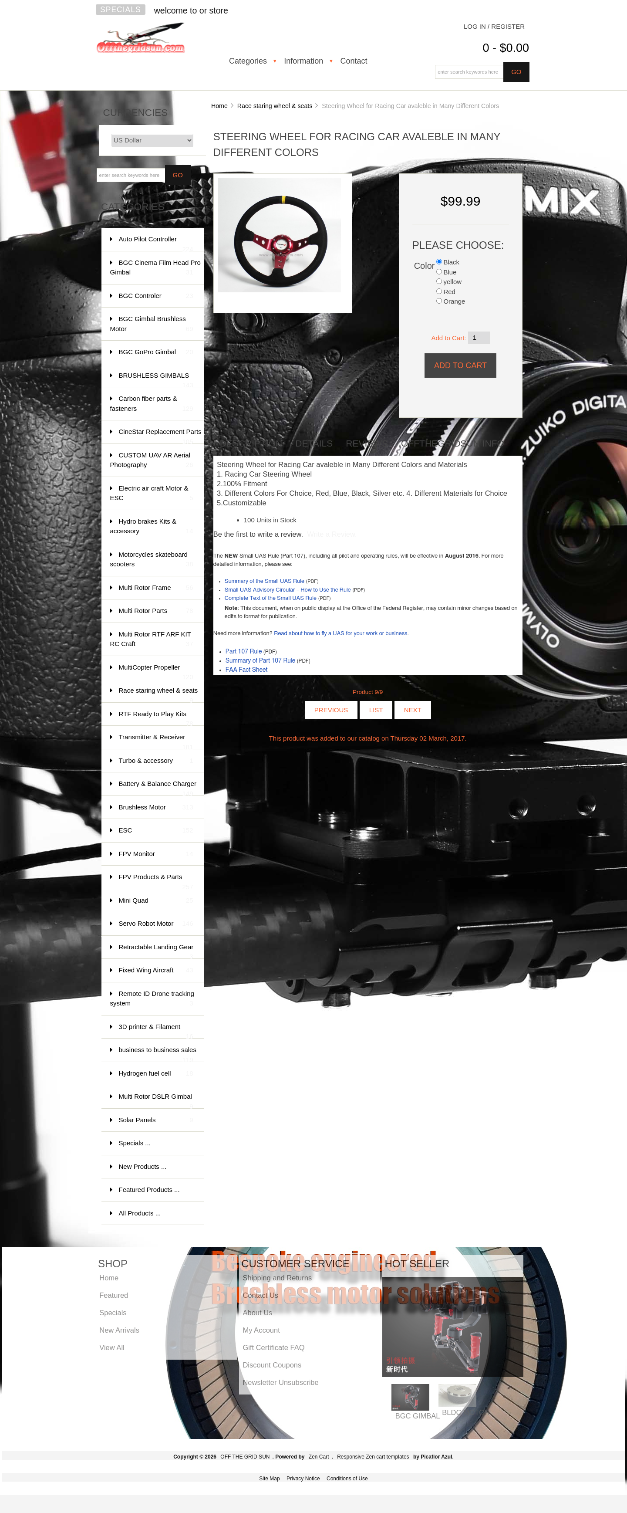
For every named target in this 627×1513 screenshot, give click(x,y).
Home (219, 105)
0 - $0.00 (505, 47)
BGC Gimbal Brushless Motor (151, 324)
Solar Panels (156, 1120)
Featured (113, 1295)
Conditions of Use (347, 1479)
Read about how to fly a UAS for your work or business (340, 633)
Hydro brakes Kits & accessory (151, 527)
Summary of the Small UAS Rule (264, 581)
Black (451, 262)
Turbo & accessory (156, 761)
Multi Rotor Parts (156, 611)
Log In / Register (494, 26)
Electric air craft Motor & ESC (151, 493)
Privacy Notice (303, 1479)
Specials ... (135, 1143)
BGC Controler (156, 296)
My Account (261, 1330)
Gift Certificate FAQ (273, 1347)
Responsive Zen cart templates (373, 1457)
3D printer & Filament (156, 1031)
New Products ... (143, 1166)
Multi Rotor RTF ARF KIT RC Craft (151, 639)
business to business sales (157, 1054)
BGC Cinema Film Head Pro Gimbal (155, 268)
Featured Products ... (149, 1189)
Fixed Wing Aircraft (156, 970)
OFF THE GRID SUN (245, 1457)
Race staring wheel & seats (275, 105)
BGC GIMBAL (417, 1416)
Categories (248, 61)
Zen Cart (319, 1457)
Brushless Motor (156, 807)
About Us (257, 1313)
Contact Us (260, 1295)
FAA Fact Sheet (247, 670)
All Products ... (140, 1213)
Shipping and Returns (277, 1278)
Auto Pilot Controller (156, 243)
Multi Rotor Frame (156, 588)
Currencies (135, 112)
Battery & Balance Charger (157, 788)
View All (111, 1347)
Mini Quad (156, 901)
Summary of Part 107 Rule (261, 661)
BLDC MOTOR (466, 1412)
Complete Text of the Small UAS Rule (271, 598)
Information (303, 61)
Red (449, 291)
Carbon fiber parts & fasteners (151, 404)
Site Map (269, 1479)
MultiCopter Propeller (156, 671)
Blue (449, 272)
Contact (353, 61)
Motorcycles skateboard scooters (151, 560)
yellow (452, 281)
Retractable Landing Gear (156, 951)
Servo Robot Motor (156, 924)
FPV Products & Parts (156, 881)
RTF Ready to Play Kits (156, 718)
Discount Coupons (272, 1365)
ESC (156, 831)
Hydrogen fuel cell (156, 1074)
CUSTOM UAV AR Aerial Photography (151, 460)
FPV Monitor (156, 854)
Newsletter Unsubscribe (280, 1382)
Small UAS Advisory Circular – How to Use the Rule (288, 590)
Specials (120, 9)
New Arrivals (119, 1330)
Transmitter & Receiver (156, 741)
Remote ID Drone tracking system (152, 999)
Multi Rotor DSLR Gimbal (156, 1101)
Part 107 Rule (244, 652)
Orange (454, 301)
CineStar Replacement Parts (160, 436)
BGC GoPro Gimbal (156, 352)
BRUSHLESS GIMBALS (156, 380)
